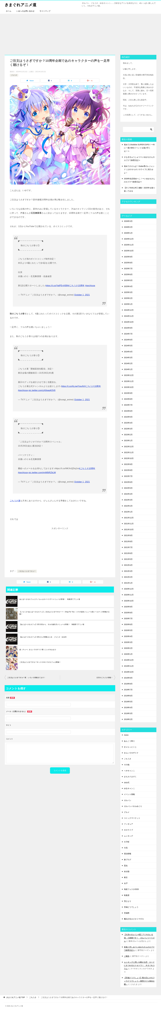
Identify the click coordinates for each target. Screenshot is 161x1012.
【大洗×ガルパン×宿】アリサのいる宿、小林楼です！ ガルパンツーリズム (139, 938)
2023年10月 (129, 387)
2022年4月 (128, 494)
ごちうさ (14, 75)
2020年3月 (128, 642)
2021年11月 (129, 524)
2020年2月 (128, 648)
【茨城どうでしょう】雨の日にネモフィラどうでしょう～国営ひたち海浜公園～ (139, 981)
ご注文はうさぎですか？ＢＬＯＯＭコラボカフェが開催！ (40, 662)
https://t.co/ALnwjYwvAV (72, 386)
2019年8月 (128, 684)
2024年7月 (128, 334)
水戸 (126, 883)
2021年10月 (129, 529)
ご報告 (126, 956)
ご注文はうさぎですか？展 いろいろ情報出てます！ (26, 677)
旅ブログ (127, 860)
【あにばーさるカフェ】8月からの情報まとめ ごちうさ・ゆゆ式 (43, 637)
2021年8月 (128, 541)
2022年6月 (128, 482)
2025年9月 (128, 257)
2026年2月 (128, 227)
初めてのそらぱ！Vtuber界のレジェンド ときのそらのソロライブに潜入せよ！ (139, 169)
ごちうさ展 (15, 501)
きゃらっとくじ (130, 747)
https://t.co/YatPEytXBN (57, 285)
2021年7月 (128, 547)
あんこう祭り (129, 741)
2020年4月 (128, 636)
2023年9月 (128, 393)
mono (126, 735)
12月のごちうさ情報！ (104, 677)
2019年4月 (128, 707)
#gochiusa (90, 285)
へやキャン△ (129, 771)
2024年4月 (128, 352)
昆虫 (126, 866)
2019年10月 (129, 672)
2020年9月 (128, 607)
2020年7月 (128, 618)
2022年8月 (128, 470)
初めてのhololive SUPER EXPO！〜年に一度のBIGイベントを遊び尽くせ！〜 (139, 148)
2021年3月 (128, 571)
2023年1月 (128, 440)
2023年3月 (128, 429)
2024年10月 (129, 322)
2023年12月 (129, 375)
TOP (15, 997)
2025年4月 (128, 286)
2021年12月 (129, 518)
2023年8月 (128, 399)
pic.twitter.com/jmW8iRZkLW (42, 472)
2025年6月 (128, 274)
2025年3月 (128, 292)
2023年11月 (129, 381)
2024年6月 (128, 340)
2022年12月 (129, 447)
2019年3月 (128, 713)
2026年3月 (128, 221)
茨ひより (127, 901)
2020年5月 (128, 630)
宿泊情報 (127, 854)
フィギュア (128, 824)
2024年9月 (128, 328)
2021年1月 (128, 583)
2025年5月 (128, 280)
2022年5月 (128, 488)
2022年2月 (128, 506)
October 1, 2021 (82, 295)
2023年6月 (128, 411)
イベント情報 (129, 794)
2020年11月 (129, 595)
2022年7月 (128, 476)
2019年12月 (129, 660)
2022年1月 (128, 512)
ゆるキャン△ (129, 788)
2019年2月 (128, 719)
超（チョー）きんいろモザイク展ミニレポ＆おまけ (37, 649)
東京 (126, 877)
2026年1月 (128, 233)
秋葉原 (126, 895)
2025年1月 (128, 304)
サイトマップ (45, 11)
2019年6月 (128, 696)
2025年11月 (129, 245)
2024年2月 (128, 363)
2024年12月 (129, 310)
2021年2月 (128, 577)
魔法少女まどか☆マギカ (134, 919)
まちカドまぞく (130, 777)
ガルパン (127, 800)
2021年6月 (128, 553)
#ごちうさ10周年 (76, 285)
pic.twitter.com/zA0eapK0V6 (41, 390)
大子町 (126, 842)
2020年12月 (129, 589)
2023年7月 (128, 405)
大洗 (126, 848)
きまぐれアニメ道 (20, 4)
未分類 (126, 871)
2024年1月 (128, 369)
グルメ (126, 812)
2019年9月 (128, 678)
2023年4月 (128, 423)
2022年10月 (129, 458)
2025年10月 (129, 251)
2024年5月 (128, 346)
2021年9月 (128, 535)
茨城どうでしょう (131, 907)
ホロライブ (128, 830)
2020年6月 (128, 624)
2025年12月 (129, 239)
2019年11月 (129, 666)
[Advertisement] (80, 33)
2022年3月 (128, 500)
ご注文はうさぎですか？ (27, 571)
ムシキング (128, 836)
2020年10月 (129, 601)
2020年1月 (128, 654)
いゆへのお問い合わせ (25, 11)
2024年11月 (129, 316)
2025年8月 (128, 263)
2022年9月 (128, 464)
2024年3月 (128, 358)
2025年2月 (128, 298)
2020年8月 (128, 613)
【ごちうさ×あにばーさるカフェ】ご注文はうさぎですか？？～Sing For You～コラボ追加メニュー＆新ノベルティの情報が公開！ (64, 613)
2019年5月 (128, 702)
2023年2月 (128, 435)
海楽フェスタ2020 (131, 889)
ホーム (8, 11)
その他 (126, 765)
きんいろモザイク (131, 753)
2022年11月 (129, 452)
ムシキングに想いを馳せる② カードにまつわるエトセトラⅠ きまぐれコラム (139, 965)
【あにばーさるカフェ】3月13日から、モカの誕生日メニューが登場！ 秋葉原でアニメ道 (51, 624)
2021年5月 (128, 559)
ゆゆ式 (126, 782)
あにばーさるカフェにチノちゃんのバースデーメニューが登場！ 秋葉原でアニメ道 (49, 599)
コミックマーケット (132, 818)
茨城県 (126, 913)
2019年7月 (128, 690)
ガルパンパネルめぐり (133, 806)
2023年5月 (128, 417)
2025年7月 (128, 269)
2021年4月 (128, 565)
